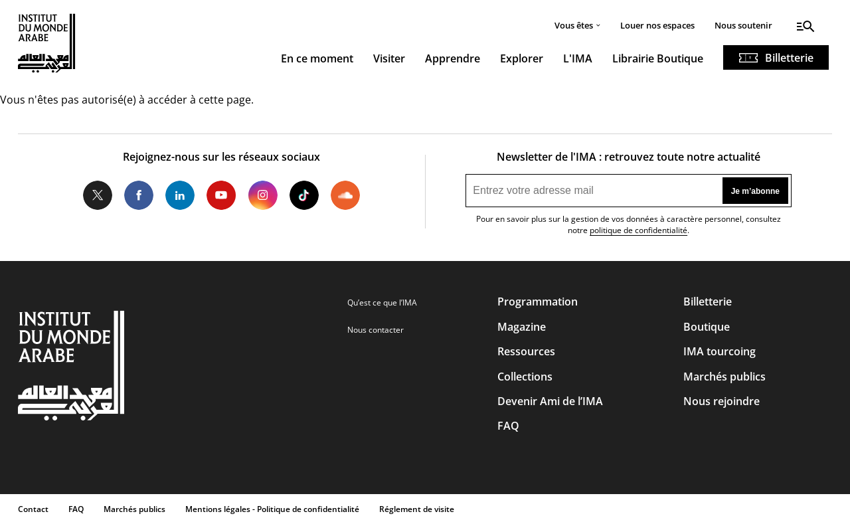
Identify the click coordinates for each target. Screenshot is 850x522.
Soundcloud (345, 195)
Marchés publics (724, 376)
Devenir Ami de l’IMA (550, 401)
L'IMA (577, 58)
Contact (33, 509)
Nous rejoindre (721, 401)
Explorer (521, 58)
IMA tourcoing (719, 351)
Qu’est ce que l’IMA (382, 302)
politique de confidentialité (638, 230)
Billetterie (789, 57)
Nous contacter (375, 329)
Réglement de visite (416, 509)
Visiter (389, 58)
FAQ (508, 425)
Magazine (521, 326)
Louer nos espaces (657, 25)
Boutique (706, 326)
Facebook (138, 195)
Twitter (97, 195)
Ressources (526, 351)
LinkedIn (180, 195)
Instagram (262, 195)
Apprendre (452, 58)
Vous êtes (573, 25)
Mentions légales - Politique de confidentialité (272, 509)
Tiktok (304, 195)
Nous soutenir (743, 25)
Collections (524, 376)
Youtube (221, 195)
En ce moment (317, 58)
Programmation (537, 301)
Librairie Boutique (657, 58)
